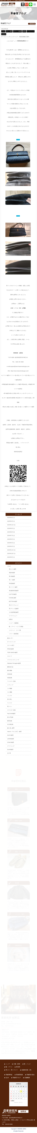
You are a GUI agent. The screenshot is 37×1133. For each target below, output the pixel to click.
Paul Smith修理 (11, 713)
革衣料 (18, 1067)
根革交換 (9, 720)
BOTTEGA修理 (13, 601)
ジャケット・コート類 (15, 630)
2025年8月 (10, 517)
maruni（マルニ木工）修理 (14, 731)
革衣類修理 (12, 583)
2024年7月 (10, 535)
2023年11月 (10, 550)
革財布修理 (12, 572)
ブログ (3, 31)
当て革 (9, 753)
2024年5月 (10, 542)
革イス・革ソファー (12, 1070)
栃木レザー (10, 638)
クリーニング (10, 746)
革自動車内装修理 (13, 590)
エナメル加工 (10, 645)
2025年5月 (10, 521)
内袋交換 (4, 34)
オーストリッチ (30, 31)
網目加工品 (10, 667)
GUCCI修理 (10, 735)
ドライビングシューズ (13, 659)
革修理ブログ (17, 1077)
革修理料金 (9, 1074)
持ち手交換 (10, 717)
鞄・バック (27, 1064)
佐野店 (24, 31)
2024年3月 (10, 546)
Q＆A (7, 1077)
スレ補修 (9, 692)
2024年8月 (10, 532)
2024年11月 (10, 524)
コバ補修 (9, 688)
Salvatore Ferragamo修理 (14, 663)
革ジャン (9, 706)
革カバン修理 (9, 31)
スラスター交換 (11, 710)
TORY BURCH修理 (12, 652)
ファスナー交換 (11, 681)
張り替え (9, 699)
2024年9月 (10, 528)
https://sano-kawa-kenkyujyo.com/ (19, 371)
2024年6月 (10, 539)
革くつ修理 (12, 580)
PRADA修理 (10, 649)
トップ (8, 1064)
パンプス (9, 695)
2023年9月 (10, 557)
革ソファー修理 (13, 587)
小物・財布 (16, 1064)
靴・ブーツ (9, 1067)
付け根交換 (10, 724)
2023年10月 (10, 553)
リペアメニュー (13, 615)
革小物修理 (12, 576)
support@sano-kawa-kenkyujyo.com (19, 366)
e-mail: (8, 366)
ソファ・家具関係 (13, 633)
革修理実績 (19, 1074)
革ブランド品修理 (17, 31)
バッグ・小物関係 (13, 623)
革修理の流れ (31, 1074)
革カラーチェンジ (13, 605)
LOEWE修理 (10, 738)
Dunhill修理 (10, 749)
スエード (9, 656)
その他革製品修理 (13, 612)
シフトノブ (10, 685)
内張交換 (9, 674)
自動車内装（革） (26, 1070)
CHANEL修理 (12, 597)
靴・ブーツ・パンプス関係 (16, 626)
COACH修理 (10, 742)
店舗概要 (27, 1077)
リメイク (9, 703)
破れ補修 (9, 670)
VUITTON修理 (12, 594)
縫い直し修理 (10, 728)
